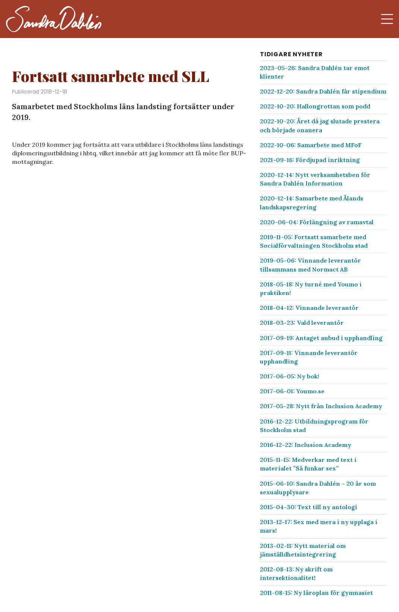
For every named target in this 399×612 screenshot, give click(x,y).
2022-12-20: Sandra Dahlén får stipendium (323, 91)
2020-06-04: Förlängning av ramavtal (317, 222)
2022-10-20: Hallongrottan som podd (315, 106)
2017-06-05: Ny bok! (289, 376)
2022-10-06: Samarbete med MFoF (311, 145)
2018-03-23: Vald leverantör (302, 322)
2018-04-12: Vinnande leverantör (309, 307)
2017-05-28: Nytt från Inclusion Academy (321, 406)
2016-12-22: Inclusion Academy (305, 444)
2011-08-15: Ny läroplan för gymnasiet (316, 592)
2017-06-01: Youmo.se (292, 391)
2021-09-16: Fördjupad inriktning (310, 160)
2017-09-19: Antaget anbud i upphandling (321, 338)
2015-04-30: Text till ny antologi (308, 507)
